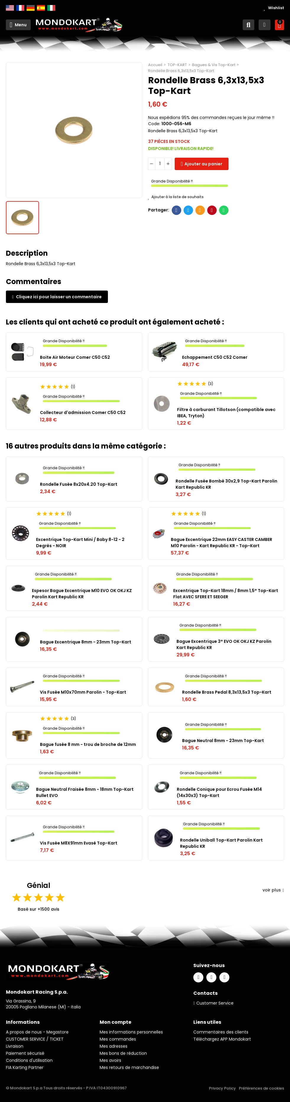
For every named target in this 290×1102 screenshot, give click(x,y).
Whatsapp (224, 210)
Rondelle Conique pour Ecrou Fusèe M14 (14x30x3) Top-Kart (219, 792)
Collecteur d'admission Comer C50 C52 (83, 412)
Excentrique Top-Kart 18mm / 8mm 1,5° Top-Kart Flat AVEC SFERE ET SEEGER (225, 594)
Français (20, 8)
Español (41, 8)
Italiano (51, 8)
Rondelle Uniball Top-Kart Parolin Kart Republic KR (221, 843)
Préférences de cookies (261, 1088)
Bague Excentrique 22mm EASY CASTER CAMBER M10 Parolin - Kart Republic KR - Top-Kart (221, 543)
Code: (154, 124)
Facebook (176, 210)
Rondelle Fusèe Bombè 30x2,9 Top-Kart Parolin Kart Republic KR (226, 484)
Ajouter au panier (203, 164)
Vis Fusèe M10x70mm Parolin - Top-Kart (83, 692)
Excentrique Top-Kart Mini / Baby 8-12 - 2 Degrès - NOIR (80, 543)
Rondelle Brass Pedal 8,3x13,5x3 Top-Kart (226, 692)
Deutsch (31, 8)
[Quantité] (160, 164)
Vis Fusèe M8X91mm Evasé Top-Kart (78, 843)
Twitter (188, 210)
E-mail (200, 210)
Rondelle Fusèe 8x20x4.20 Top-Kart (78, 484)
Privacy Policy (222, 1088)
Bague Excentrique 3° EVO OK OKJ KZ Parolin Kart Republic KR (223, 644)
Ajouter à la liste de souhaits (176, 197)
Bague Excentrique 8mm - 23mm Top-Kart (85, 642)
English (10, 8)
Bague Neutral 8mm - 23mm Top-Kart (223, 741)
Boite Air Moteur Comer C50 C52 (75, 357)
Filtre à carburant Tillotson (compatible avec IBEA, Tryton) (226, 413)
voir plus (273, 890)
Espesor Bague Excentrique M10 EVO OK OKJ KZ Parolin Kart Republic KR (82, 594)
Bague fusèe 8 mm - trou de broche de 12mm (88, 744)
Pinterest (212, 210)
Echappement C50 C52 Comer (214, 357)
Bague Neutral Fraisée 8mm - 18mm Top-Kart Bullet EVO (85, 792)
